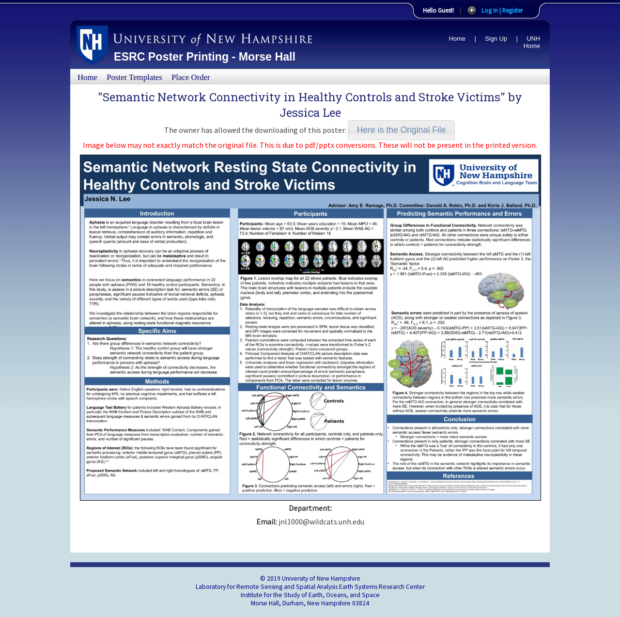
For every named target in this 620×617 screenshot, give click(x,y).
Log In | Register (502, 10)
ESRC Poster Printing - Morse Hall (204, 56)
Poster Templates (134, 77)
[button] (401, 130)
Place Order (190, 77)
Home (457, 38)
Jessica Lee (310, 112)
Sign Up (496, 38)
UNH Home (532, 42)
